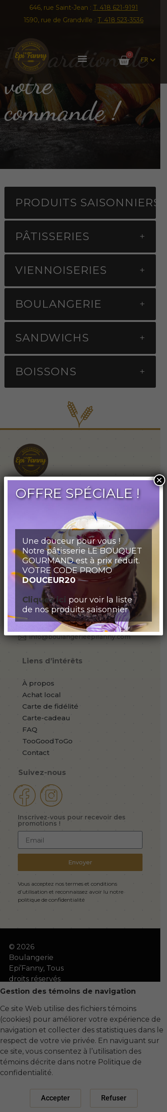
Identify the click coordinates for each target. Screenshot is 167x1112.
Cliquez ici (44, 600)
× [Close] (159, 480)
